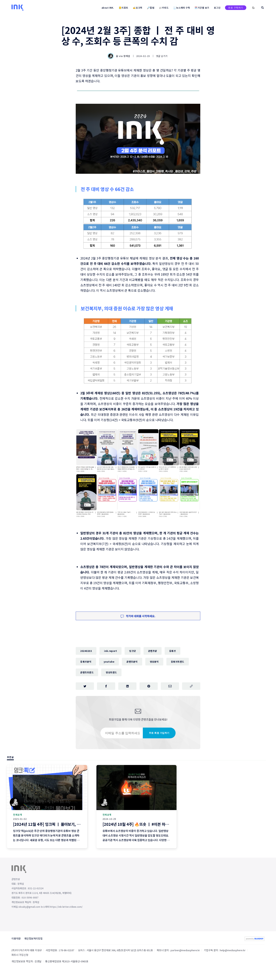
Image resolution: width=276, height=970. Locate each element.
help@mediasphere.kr (233, 950)
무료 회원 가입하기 (159, 733)
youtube (109, 661)
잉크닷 (132, 650)
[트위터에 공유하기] (85, 686)
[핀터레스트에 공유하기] (149, 686)
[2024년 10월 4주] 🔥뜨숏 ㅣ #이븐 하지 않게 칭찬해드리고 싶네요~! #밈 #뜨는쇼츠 (170, 824)
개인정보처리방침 (33, 938)
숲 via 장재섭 (119, 56)
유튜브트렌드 (177, 661)
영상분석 (154, 661)
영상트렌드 (111, 672)
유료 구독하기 (235, 7)
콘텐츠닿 (152, 650)
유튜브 (172, 650)
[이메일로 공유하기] (170, 686)
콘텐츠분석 (132, 661)
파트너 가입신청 (20, 955)
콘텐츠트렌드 (87, 672)
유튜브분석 (85, 661)
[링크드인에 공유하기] (127, 686)
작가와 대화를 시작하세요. (138, 616)
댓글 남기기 (162, 56)
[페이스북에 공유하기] (106, 686)
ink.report (110, 650)
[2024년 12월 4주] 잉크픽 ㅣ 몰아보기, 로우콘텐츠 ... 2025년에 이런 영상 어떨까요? (80, 824)
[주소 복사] (191, 686)
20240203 (86, 650)
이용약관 (16, 938)
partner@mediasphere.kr (185, 950)
